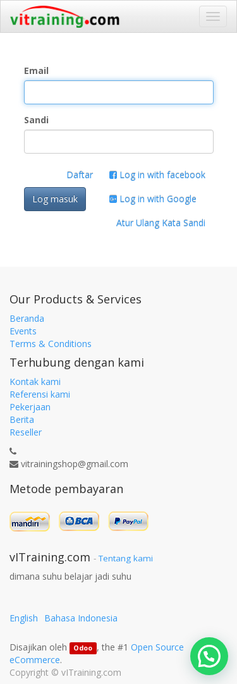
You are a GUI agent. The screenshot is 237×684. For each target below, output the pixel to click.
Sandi (36, 120)
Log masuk (55, 199)
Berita (21, 419)
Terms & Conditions (50, 344)
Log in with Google (153, 199)
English (23, 618)
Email (36, 70)
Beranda (26, 318)
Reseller (25, 432)
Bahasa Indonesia (81, 618)
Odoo (82, 648)
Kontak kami (35, 382)
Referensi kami (39, 394)
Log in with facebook (157, 175)
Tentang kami (126, 558)
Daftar (79, 175)
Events (23, 331)
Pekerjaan (30, 407)
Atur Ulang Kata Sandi (160, 223)
